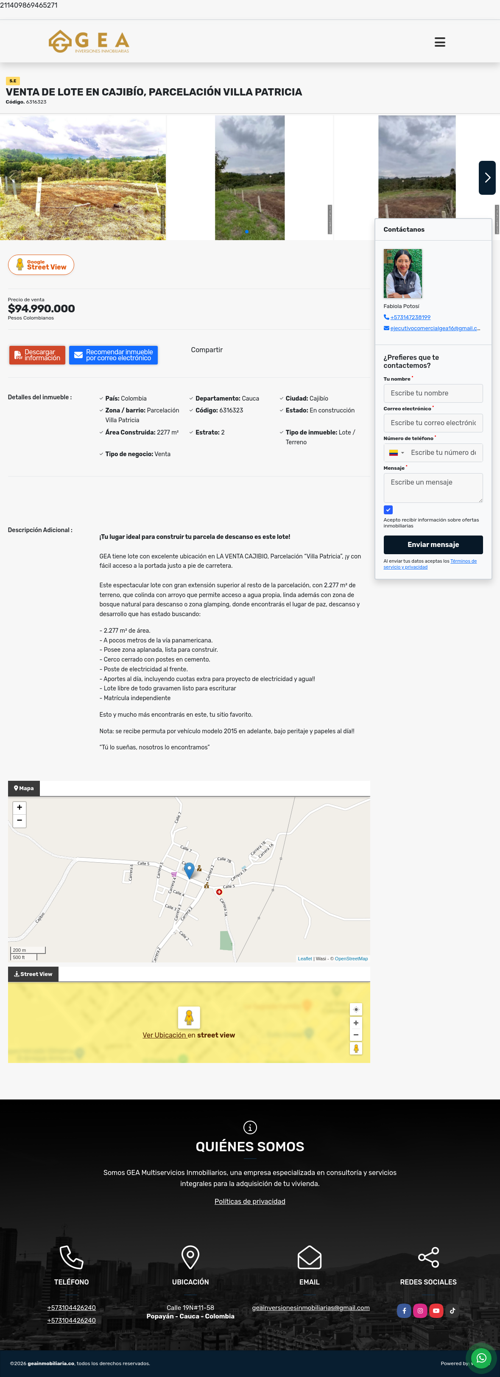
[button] (247, 231)
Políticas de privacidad (250, 1202)
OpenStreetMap (351, 958)
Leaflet (305, 958)
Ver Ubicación (164, 1035)
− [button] (19, 821)
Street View (41, 264)
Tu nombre (398, 379)
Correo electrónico (409, 408)
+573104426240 (71, 1308)
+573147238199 (411, 317)
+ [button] (19, 808)
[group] (83, 177)
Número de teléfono (410, 438)
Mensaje (396, 468)
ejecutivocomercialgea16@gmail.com (438, 328)
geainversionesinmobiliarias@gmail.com (311, 1308)
